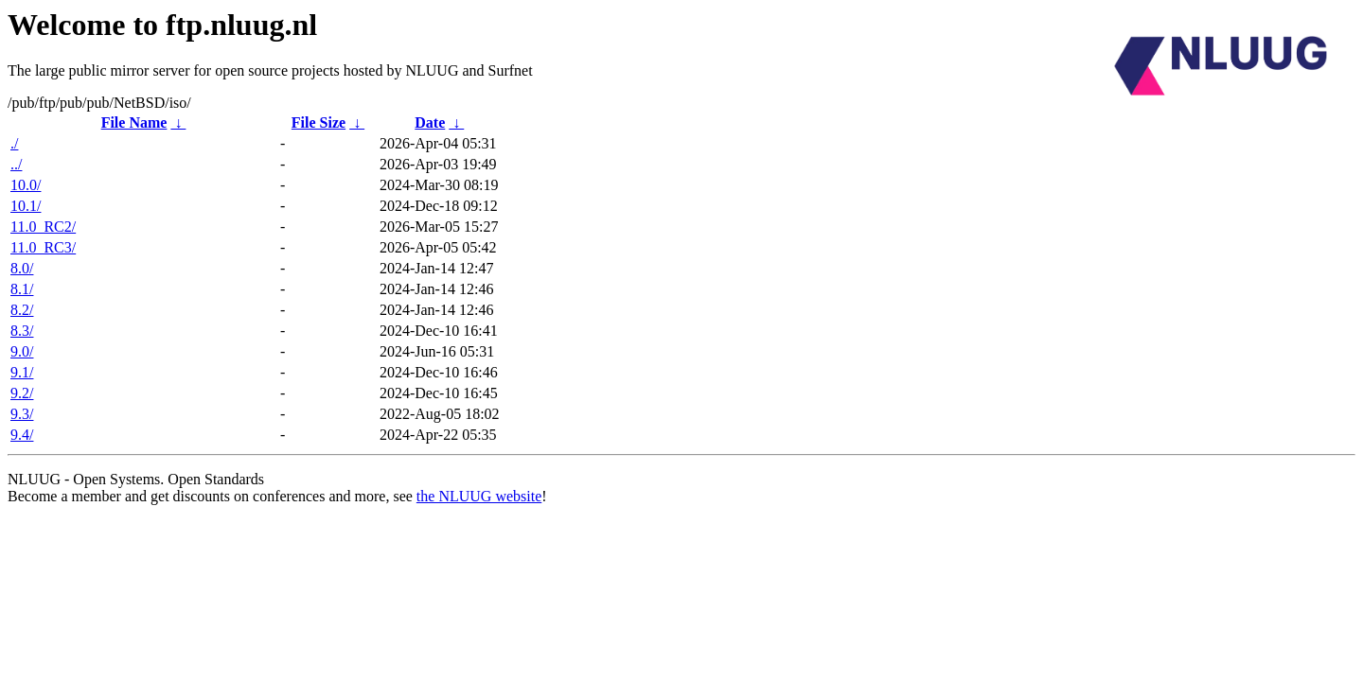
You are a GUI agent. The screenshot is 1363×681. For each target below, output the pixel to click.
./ (14, 143)
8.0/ (21, 268)
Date (430, 122)
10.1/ (25, 206)
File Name (134, 122)
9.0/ (21, 351)
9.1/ (21, 372)
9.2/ (21, 393)
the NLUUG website (478, 496)
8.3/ (21, 331)
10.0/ (25, 185)
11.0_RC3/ (43, 247)
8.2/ (21, 310)
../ (16, 164)
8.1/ (21, 289)
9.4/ (21, 435)
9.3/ (21, 414)
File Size (318, 122)
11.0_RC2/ (43, 226)
